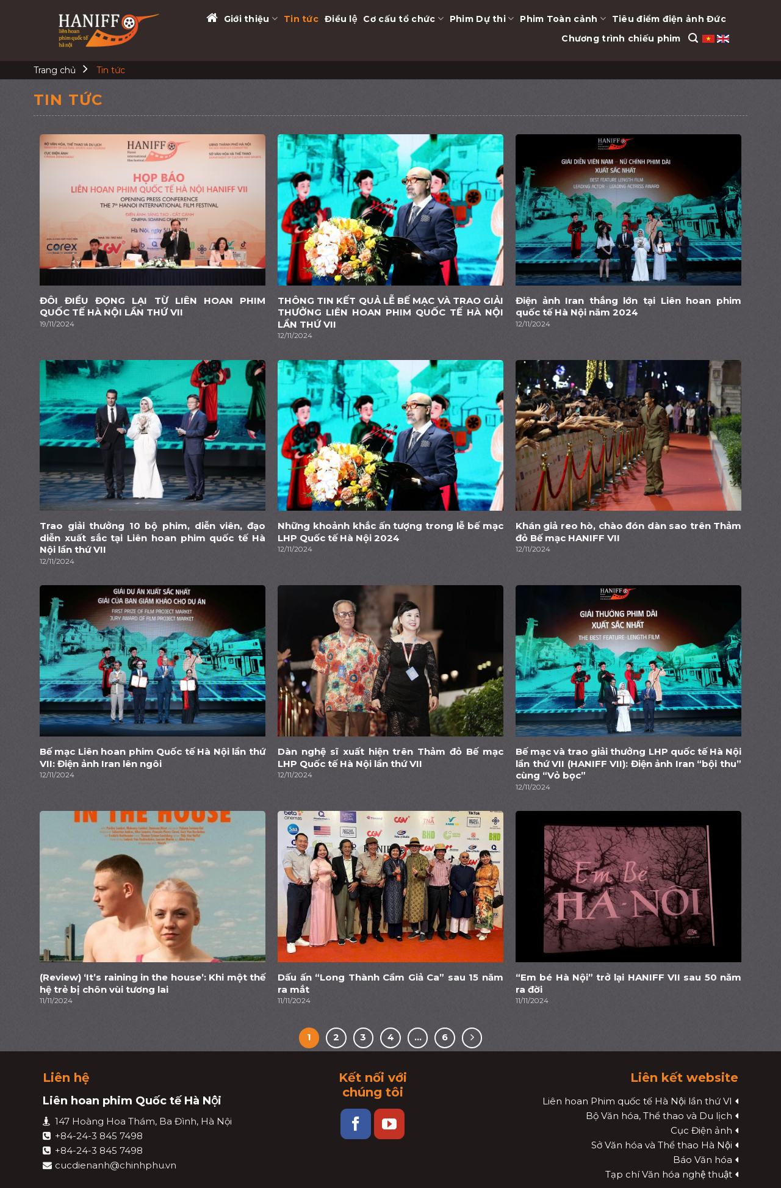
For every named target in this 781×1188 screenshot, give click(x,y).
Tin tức (301, 18)
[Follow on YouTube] (389, 1124)
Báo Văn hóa (702, 1159)
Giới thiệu (251, 18)
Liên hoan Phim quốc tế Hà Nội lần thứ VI (637, 1101)
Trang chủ (55, 70)
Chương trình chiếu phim (620, 38)
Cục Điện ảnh (701, 1130)
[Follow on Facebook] (355, 1124)
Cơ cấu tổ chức (403, 18)
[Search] (693, 38)
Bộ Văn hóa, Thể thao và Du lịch (659, 1115)
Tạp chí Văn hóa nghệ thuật (668, 1174)
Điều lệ (341, 18)
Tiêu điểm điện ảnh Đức (669, 18)
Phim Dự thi (482, 18)
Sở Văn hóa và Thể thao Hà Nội (661, 1145)
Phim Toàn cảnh (562, 18)
